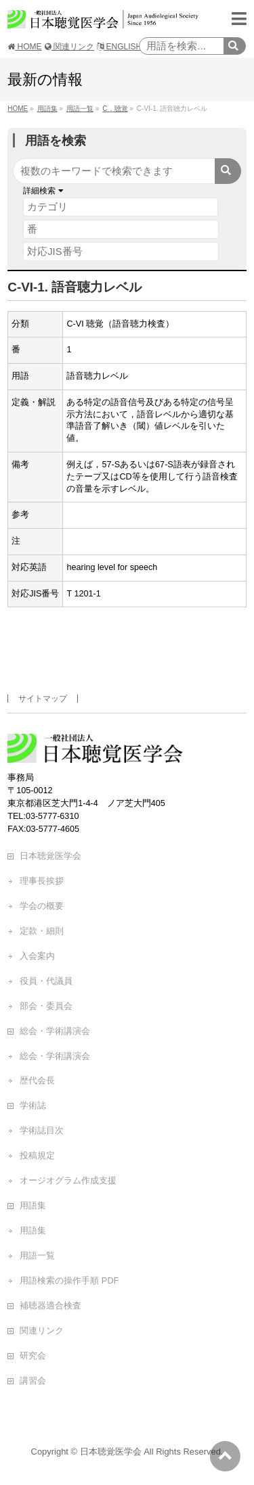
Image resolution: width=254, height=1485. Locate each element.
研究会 (33, 1355)
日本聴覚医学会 (50, 856)
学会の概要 (42, 906)
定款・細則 (42, 931)
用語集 (33, 1205)
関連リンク (69, 46)
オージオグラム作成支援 (68, 1180)
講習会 (33, 1380)
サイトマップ (42, 698)
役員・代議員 (46, 981)
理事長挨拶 (42, 881)
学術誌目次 (42, 1130)
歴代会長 (37, 1080)
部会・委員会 (46, 1006)
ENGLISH (119, 46)
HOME (24, 46)
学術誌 (33, 1105)
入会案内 (37, 956)
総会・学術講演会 (55, 1031)
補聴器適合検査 (50, 1305)
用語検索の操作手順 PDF (69, 1280)
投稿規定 (37, 1155)
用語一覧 (37, 1255)
